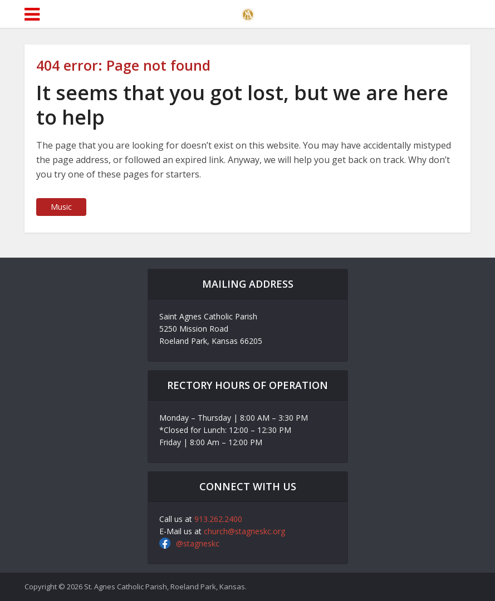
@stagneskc (197, 543)
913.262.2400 (218, 519)
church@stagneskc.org (244, 531)
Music (61, 206)
